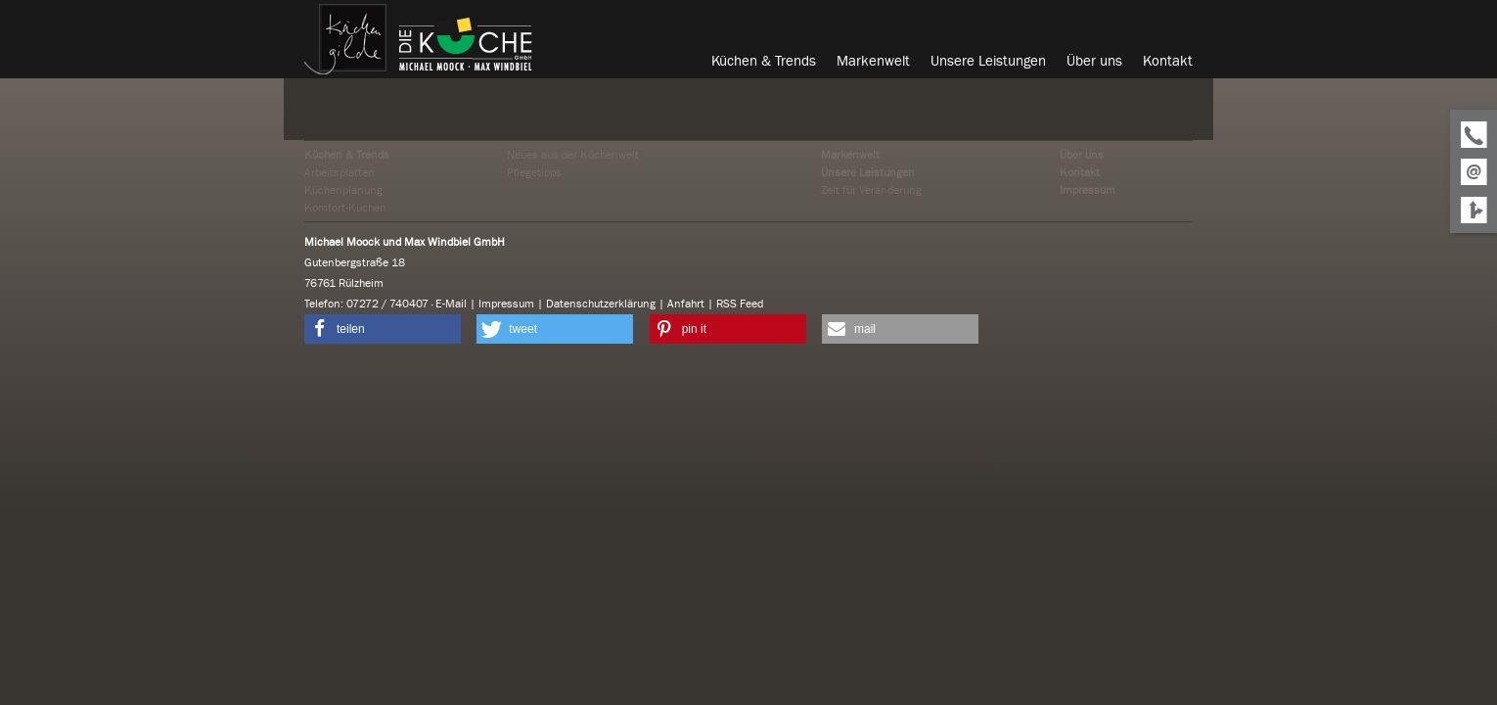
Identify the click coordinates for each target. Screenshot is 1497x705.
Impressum (1087, 190)
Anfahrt (685, 303)
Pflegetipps (534, 172)
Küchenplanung (343, 190)
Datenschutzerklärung (601, 303)
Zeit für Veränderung (871, 190)
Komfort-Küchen (345, 207)
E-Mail (451, 303)
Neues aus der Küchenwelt (573, 155)
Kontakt (1080, 172)
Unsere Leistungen (868, 172)
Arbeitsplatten (339, 172)
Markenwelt (850, 155)
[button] (382, 329)
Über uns (1082, 155)
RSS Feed (739, 303)
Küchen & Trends (346, 155)
